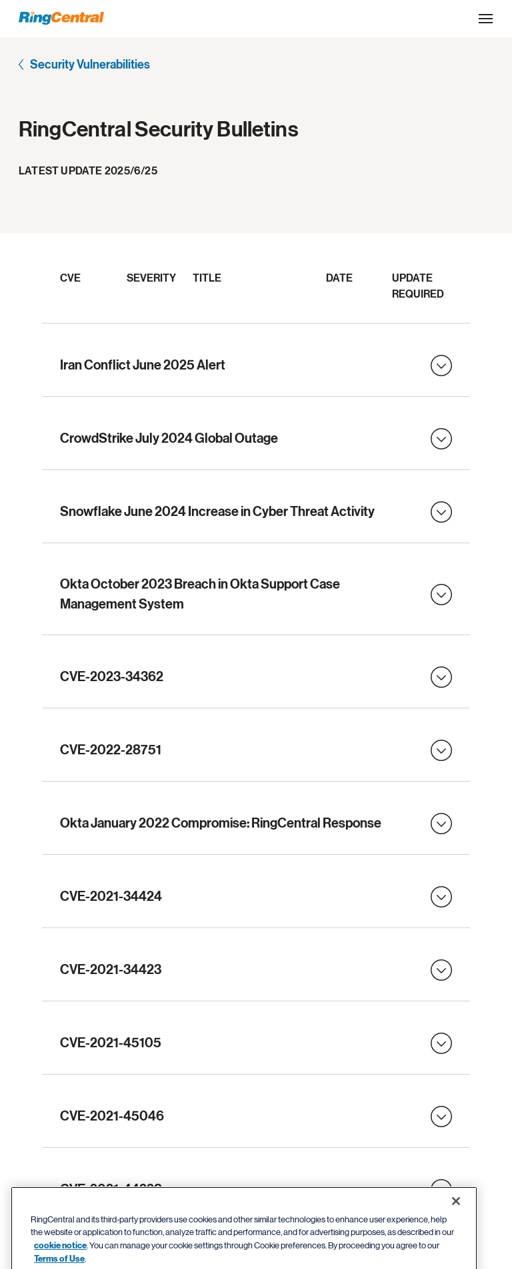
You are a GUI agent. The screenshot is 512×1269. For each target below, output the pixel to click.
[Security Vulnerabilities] (84, 66)
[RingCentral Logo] (61, 18)
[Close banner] (456, 1235)
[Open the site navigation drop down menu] (485, 18)
